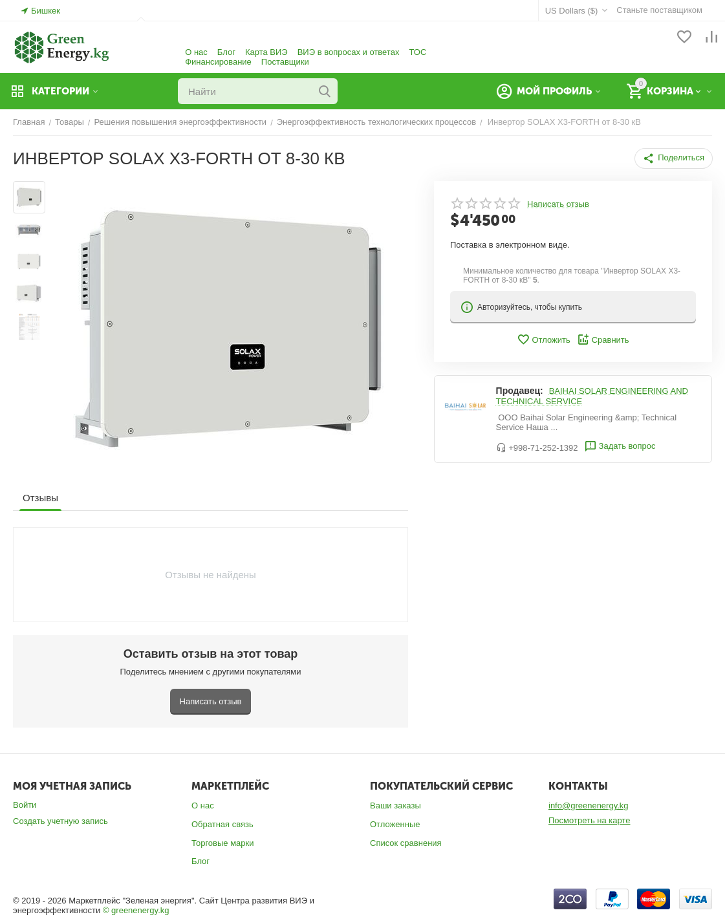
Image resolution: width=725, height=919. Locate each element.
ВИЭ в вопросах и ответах (349, 52)
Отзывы (40, 497)
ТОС (417, 52)
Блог (226, 52)
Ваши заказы (395, 805)
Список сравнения (406, 843)
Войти (24, 805)
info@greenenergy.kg (588, 805)
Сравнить (603, 339)
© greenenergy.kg (136, 910)
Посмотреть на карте (589, 820)
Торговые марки (222, 843)
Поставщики (285, 62)
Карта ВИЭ (266, 52)
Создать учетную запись (60, 821)
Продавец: (519, 390)
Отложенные (395, 824)
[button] (673, 158)
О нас (196, 52)
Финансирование (218, 62)
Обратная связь (222, 824)
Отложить (543, 339)
